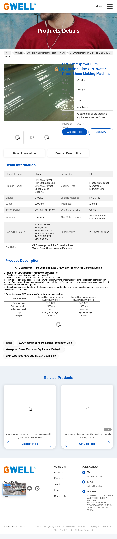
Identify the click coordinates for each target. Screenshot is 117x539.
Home (7, 53)
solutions (58, 484)
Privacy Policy (10, 526)
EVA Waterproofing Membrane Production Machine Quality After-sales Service (29, 436)
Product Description (68, 153)
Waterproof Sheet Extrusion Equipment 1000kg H (33, 349)
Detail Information (24, 153)
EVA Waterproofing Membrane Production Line (45, 343)
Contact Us (60, 496)
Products (18, 53)
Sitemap (23, 526)
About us (58, 472)
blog (56, 490)
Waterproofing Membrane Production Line (46, 53)
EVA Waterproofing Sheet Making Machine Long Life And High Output (87, 436)
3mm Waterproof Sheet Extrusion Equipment (31, 356)
